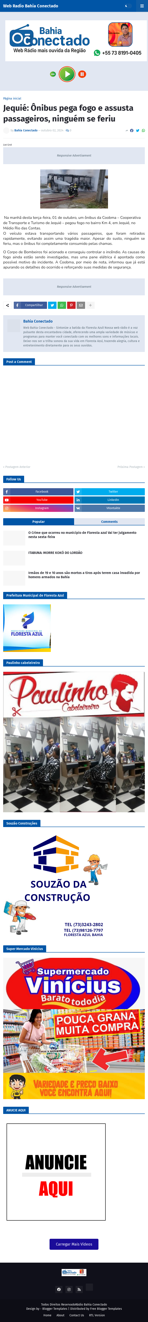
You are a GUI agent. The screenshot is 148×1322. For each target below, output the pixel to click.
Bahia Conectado (38, 321)
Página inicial (12, 98)
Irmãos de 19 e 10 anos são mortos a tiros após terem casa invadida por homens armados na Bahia (84, 575)
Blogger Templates (54, 1309)
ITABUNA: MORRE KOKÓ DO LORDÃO (55, 553)
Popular (38, 522)
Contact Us (76, 1315)
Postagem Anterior (17, 467)
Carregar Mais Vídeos (74, 1244)
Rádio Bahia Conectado (91, 1304)
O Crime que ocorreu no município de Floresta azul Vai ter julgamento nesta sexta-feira (82, 535)
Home (47, 1315)
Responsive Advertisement (74, 155)
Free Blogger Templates (106, 1309)
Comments (109, 522)
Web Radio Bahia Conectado (30, 5)
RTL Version (97, 1315)
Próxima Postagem (130, 467)
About (60, 1315)
